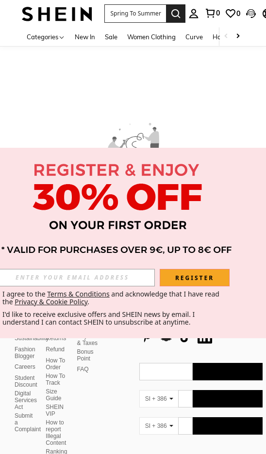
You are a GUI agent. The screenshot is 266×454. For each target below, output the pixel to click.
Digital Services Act (26, 400)
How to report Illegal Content (56, 432)
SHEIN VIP (55, 410)
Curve (194, 37)
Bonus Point (85, 355)
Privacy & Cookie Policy (51, 301)
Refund (55, 349)
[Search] (175, 13)
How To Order (55, 364)
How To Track (55, 379)
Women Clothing (151, 37)
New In (85, 37)
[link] (232, 13)
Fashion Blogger (25, 353)
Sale (111, 37)
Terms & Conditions (78, 293)
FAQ (83, 369)
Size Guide (53, 395)
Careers (25, 366)
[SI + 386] (158, 398)
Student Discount (26, 381)
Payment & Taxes (88, 339)
